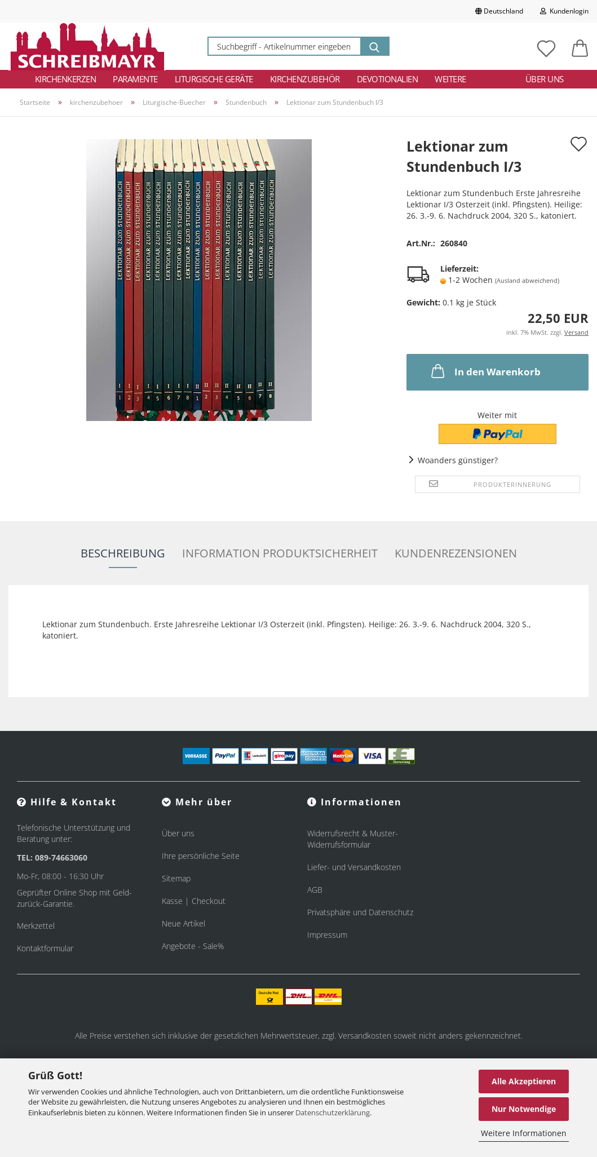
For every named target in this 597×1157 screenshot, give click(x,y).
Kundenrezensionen (456, 553)
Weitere (450, 79)
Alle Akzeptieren (524, 1081)
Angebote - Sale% (193, 946)
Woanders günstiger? (458, 460)
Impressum (327, 934)
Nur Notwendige (524, 1108)
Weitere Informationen (524, 1133)
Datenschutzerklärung (332, 1112)
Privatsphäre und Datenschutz (360, 912)
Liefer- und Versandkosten (354, 867)
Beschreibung (123, 553)
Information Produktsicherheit (280, 553)
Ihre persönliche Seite (201, 855)
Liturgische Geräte (214, 79)
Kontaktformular (45, 948)
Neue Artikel (183, 923)
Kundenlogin (564, 11)
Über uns (544, 79)
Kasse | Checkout (193, 901)
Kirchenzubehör (305, 79)
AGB (314, 889)
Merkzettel (36, 925)
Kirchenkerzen (65, 79)
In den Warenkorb (485, 371)
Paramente (135, 79)
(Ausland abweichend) (527, 280)
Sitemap (176, 878)
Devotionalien (387, 79)
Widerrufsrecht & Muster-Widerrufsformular (352, 839)
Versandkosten (364, 1035)
